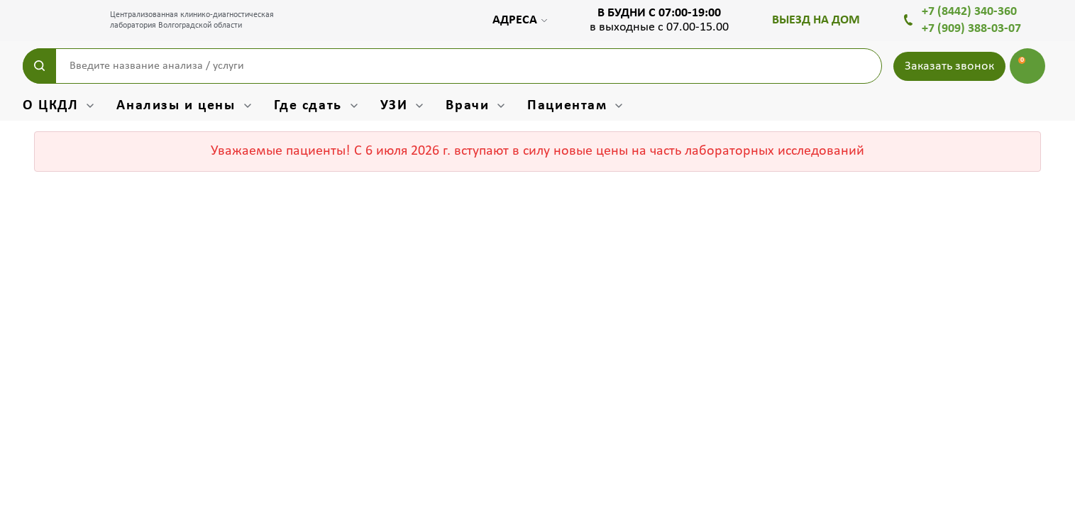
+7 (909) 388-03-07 (971, 28)
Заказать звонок (949, 66)
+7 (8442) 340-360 (969, 11)
